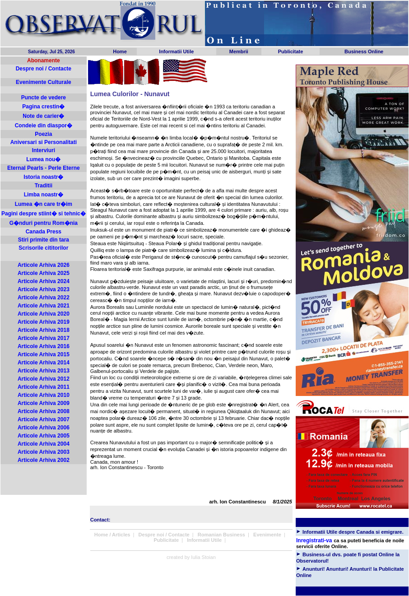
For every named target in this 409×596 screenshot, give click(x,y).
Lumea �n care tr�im (43, 204)
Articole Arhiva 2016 (44, 346)
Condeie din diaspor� (43, 125)
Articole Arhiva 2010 (44, 395)
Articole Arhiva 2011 (44, 387)
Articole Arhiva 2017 (44, 338)
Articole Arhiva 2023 (44, 289)
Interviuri (43, 150)
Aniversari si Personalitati (43, 142)
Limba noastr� (43, 194)
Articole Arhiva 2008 (44, 411)
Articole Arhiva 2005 (44, 436)
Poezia (43, 134)
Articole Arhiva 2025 (44, 273)
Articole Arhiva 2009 (44, 403)
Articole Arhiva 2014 (44, 362)
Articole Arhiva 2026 (44, 265)
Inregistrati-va (314, 540)
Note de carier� (43, 116)
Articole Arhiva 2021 (44, 306)
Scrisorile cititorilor (43, 248)
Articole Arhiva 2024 (44, 281)
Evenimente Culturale (43, 82)
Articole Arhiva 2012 (44, 379)
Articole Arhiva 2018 (44, 330)
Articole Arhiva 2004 (44, 444)
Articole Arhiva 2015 (44, 354)
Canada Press (43, 231)
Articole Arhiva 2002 (44, 460)
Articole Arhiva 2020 (44, 314)
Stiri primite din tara (43, 240)
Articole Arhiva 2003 (44, 452)
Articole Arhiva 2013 (44, 371)
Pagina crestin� (43, 106)
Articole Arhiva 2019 (44, 322)
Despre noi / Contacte (43, 68)
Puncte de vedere (43, 97)
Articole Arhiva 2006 (44, 427)
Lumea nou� (43, 159)
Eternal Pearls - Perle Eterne (43, 168)
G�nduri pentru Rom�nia (43, 223)
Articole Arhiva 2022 (44, 297)
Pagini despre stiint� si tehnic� (43, 213)
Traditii (43, 185)
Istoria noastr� (43, 177)
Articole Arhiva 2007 (44, 419)
